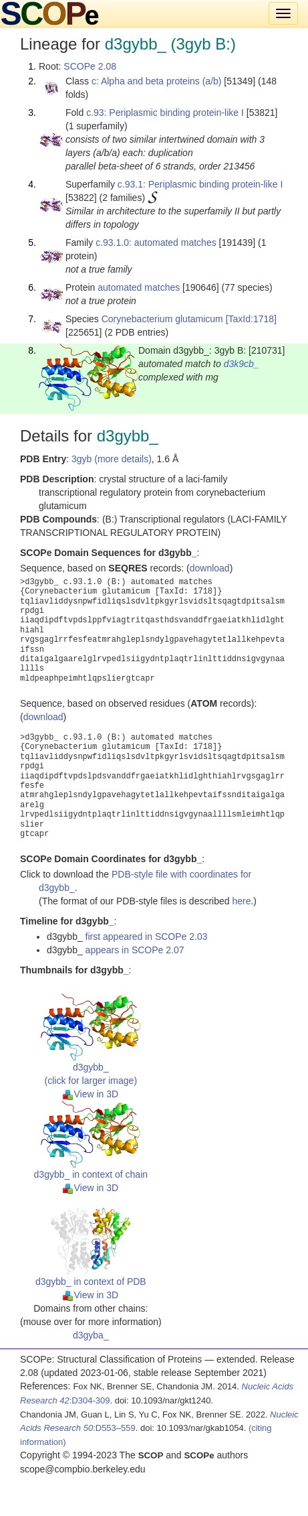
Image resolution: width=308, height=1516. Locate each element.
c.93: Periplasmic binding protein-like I (165, 112)
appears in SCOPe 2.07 (135, 950)
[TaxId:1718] (251, 319)
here (241, 901)
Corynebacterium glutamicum (162, 319)
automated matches (139, 287)
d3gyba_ (91, 1335)
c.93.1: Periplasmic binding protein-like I (200, 184)
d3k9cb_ (241, 363)
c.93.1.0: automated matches (156, 242)
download (210, 568)
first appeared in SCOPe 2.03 (147, 936)
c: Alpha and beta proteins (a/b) (157, 81)
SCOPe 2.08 (89, 66)
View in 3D (90, 1094)
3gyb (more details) (111, 459)
